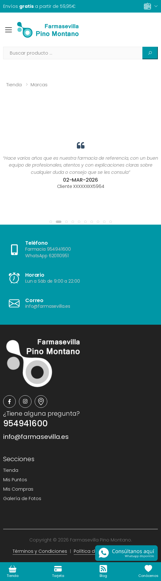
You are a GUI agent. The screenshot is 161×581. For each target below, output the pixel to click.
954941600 (25, 423)
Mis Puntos (15, 480)
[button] (51, 222)
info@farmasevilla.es (36, 436)
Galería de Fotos (22, 498)
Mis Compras (18, 489)
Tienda (14, 84)
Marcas (39, 84)
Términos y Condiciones (40, 551)
